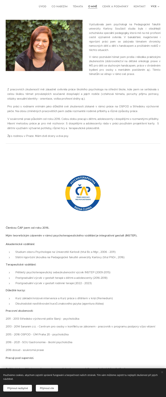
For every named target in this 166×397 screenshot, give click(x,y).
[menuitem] (46, 7)
